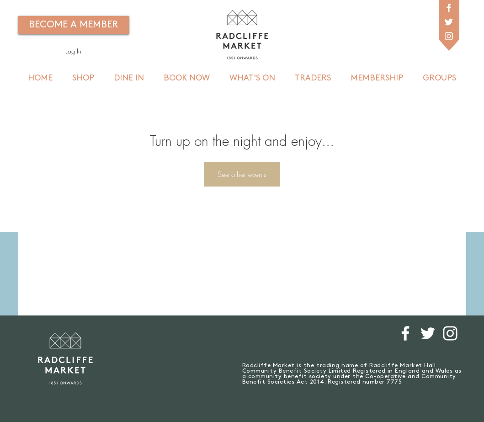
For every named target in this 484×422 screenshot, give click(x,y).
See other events (242, 174)
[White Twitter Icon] (448, 21)
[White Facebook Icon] (448, 7)
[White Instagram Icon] (448, 36)
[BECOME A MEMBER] (73, 25)
